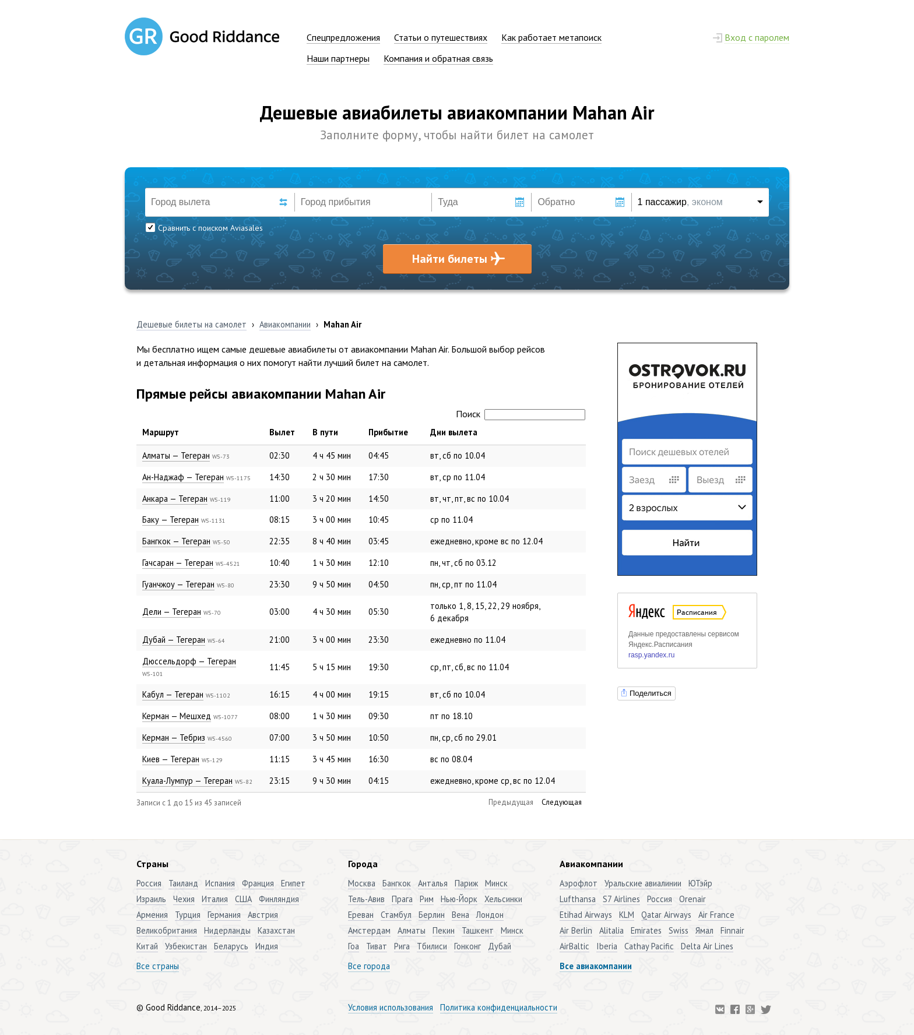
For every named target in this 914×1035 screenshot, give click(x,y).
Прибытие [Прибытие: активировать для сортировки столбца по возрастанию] (388, 432)
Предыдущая (510, 802)
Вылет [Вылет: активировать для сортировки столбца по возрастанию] (282, 432)
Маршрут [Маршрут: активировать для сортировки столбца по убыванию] (160, 432)
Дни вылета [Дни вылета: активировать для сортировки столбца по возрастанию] (453, 432)
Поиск (520, 414)
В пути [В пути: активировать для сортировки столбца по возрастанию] (325, 432)
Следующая (562, 802)
